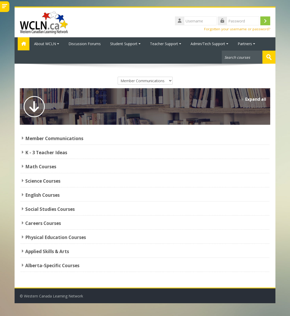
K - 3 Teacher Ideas (46, 152)
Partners (246, 43)
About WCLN (46, 43)
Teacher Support (165, 43)
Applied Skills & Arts (47, 251)
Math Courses (40, 166)
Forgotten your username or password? (237, 29)
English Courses (42, 195)
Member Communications (54, 138)
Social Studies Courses (50, 209)
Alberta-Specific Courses (52, 265)
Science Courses (42, 180)
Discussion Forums (84, 43)
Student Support (125, 43)
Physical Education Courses (55, 237)
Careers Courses (43, 223)
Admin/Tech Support (209, 43)
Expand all (255, 99)
